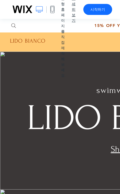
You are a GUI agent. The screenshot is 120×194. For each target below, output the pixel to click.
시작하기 (97, 9)
